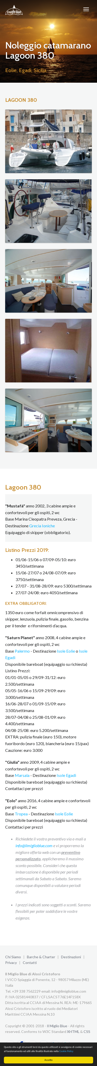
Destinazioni (71, 957)
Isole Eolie (66, 650)
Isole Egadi (66, 775)
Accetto (48, 1060)
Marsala (22, 775)
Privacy (11, 962)
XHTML (73, 1031)
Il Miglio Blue (57, 1026)
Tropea (21, 813)
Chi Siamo (13, 957)
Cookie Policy (66, 1051)
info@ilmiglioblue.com (34, 845)
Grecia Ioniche (42, 525)
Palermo (22, 650)
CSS (87, 1031)
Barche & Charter (41, 957)
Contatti (30, 962)
